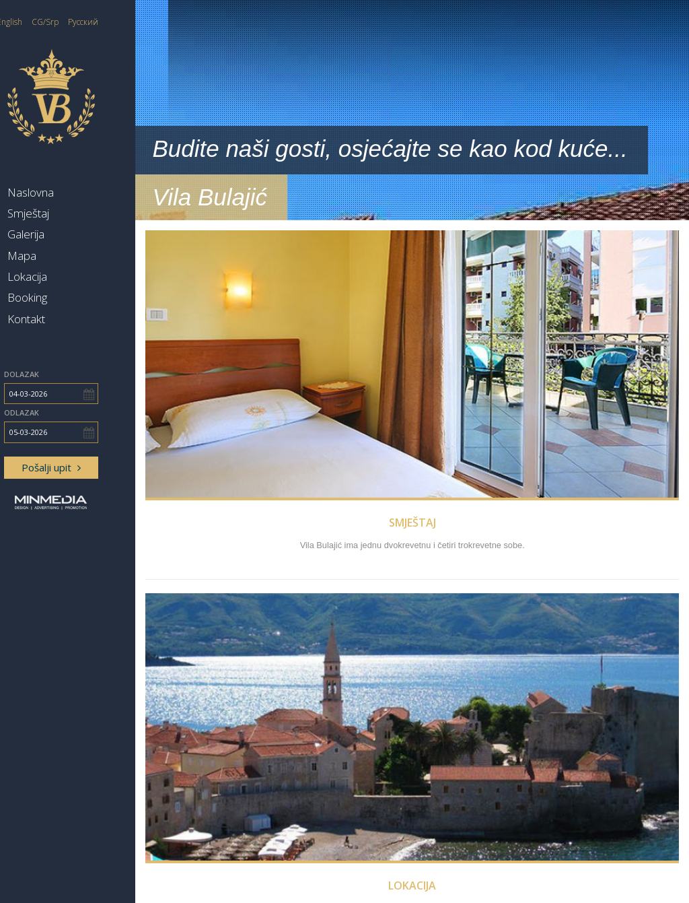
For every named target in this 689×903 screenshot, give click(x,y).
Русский (117, 22)
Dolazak (54, 374)
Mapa (54, 255)
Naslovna (63, 192)
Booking (60, 297)
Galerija (58, 234)
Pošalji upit (84, 467)
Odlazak (54, 412)
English (43, 22)
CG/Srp (78, 22)
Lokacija (60, 276)
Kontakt (59, 319)
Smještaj (61, 213)
